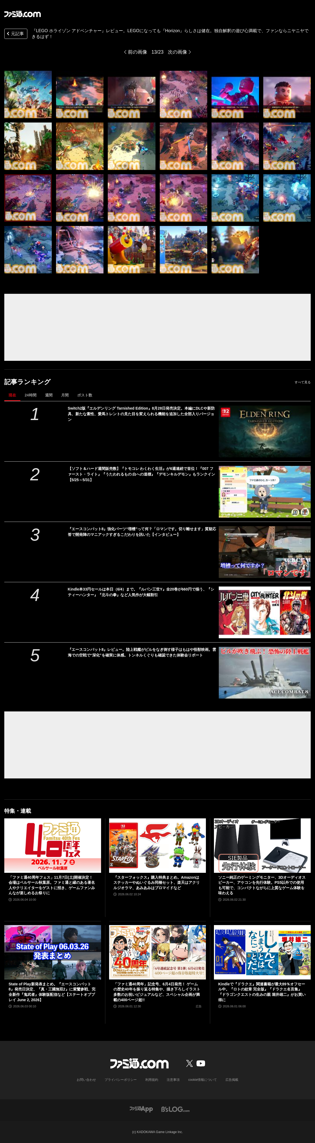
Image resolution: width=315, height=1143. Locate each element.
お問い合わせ (86, 1080)
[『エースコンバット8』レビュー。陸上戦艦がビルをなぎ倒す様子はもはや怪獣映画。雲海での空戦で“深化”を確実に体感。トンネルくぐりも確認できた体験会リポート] (265, 673)
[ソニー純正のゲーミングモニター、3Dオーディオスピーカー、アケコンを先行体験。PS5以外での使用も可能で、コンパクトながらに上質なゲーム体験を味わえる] (262, 845)
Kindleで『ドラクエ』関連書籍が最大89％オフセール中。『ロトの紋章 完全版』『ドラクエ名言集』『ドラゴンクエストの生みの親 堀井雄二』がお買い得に (262, 992)
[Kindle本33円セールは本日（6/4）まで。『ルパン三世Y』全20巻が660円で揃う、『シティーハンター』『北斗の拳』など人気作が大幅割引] (265, 612)
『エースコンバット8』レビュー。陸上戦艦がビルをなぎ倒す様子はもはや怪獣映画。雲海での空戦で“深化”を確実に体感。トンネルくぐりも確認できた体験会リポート (142, 652)
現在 (12, 395)
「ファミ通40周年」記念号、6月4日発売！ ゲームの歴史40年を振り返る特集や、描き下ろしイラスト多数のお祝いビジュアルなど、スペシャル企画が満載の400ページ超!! (156, 992)
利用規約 (151, 1080)
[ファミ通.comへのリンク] (22, 14)
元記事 (15, 34)
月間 (65, 395)
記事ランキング (27, 381)
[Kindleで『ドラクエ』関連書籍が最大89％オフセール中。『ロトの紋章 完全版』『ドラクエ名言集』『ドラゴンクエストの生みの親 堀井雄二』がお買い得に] (262, 952)
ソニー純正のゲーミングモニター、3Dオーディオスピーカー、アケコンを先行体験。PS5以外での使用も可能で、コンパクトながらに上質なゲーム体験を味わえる (262, 885)
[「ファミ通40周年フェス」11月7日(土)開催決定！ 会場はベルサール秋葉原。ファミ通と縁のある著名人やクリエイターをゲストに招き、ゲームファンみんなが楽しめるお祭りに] (52, 845)
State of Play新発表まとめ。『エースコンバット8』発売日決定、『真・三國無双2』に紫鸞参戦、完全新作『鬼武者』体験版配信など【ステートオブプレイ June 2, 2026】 (52, 992)
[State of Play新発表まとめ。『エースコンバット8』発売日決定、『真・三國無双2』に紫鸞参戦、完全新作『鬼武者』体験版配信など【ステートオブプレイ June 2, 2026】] (52, 952)
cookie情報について (202, 1080)
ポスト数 (84, 395)
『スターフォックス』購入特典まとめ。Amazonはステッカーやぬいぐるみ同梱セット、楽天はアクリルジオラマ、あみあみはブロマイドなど (156, 882)
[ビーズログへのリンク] (175, 1109)
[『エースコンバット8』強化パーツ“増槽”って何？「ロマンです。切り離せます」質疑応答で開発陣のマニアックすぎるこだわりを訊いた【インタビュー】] (265, 552)
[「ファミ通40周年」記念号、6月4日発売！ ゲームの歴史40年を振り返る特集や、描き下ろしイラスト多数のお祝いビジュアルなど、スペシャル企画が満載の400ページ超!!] (157, 952)
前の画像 (137, 52)
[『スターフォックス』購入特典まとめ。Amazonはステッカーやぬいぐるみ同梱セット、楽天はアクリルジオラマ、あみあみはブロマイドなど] (157, 845)
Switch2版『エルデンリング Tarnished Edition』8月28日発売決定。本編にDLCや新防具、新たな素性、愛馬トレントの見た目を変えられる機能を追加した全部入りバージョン (141, 414)
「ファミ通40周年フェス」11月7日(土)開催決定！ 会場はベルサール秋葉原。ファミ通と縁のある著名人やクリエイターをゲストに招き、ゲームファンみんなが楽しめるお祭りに (52, 885)
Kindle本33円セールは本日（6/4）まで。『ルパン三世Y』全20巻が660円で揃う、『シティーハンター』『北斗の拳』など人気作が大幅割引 (141, 592)
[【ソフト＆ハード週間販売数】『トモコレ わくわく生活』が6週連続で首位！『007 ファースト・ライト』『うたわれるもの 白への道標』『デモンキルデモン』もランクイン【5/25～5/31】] (265, 492)
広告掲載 (231, 1080)
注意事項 (173, 1080)
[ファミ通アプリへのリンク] (141, 1109)
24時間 (30, 395)
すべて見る (303, 382)
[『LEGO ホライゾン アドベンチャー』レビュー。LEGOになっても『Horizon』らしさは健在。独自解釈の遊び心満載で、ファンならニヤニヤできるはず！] (28, 94)
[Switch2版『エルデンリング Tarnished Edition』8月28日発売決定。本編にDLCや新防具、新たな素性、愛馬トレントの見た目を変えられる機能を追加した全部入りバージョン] (265, 431)
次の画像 (177, 52)
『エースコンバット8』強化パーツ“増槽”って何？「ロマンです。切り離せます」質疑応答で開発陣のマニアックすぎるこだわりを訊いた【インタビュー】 (142, 532)
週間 (49, 395)
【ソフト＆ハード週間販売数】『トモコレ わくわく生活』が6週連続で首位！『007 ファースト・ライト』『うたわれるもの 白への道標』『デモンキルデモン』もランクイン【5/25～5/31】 (141, 474)
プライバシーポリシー (121, 1080)
